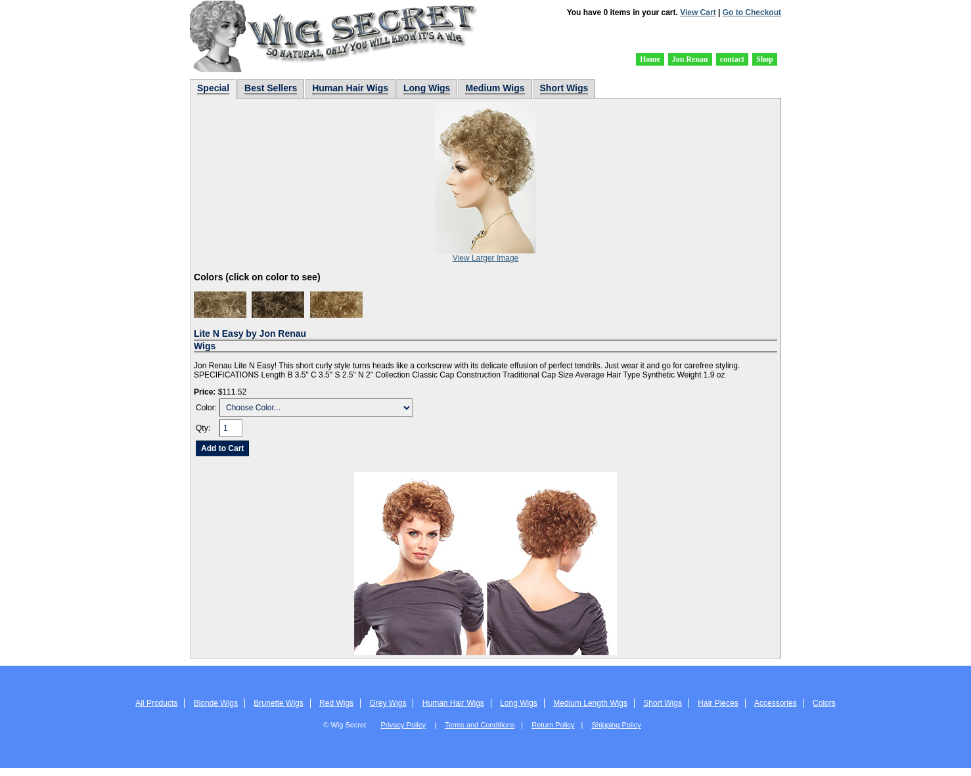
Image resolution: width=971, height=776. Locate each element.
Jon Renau (690, 59)
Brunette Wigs (278, 703)
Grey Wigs (387, 703)
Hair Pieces (718, 703)
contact (732, 59)
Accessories (775, 703)
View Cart (697, 12)
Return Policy (552, 725)
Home (650, 59)
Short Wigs (662, 703)
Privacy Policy (402, 725)
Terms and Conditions (479, 725)
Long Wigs (518, 703)
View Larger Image (486, 258)
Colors (824, 703)
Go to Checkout (752, 12)
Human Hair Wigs (453, 703)
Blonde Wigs (216, 703)
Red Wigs (336, 703)
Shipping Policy (616, 725)
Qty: (203, 428)
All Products (156, 703)
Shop (764, 59)
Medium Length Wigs (590, 703)
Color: (206, 407)
